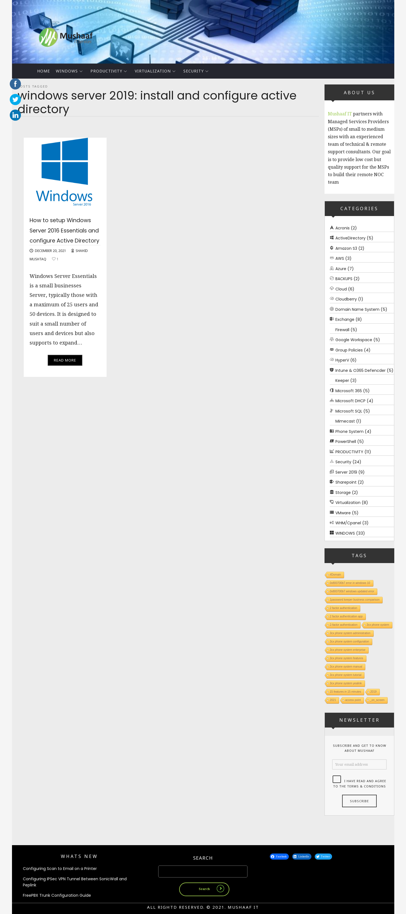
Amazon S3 (346, 248)
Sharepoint (346, 482)
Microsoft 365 (348, 391)
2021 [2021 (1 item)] (333, 700)
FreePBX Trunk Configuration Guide (57, 895)
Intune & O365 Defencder (360, 370)
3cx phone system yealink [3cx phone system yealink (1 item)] (346, 683)
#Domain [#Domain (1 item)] (335, 574)
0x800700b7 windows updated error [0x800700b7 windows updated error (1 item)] (352, 591)
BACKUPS (343, 279)
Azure (340, 268)
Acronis (342, 228)
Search (203, 858)
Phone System (349, 431)
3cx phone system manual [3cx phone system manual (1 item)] (346, 666)
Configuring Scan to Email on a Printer (60, 868)
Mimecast (345, 421)
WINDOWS (67, 71)
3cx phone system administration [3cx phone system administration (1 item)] (350, 633)
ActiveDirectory (350, 238)
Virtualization (153, 71)
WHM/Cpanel (348, 523)
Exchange (344, 319)
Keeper (342, 380)
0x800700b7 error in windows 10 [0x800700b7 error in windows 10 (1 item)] (350, 583)
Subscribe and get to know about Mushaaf (359, 748)
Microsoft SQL (348, 411)
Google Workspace (353, 340)
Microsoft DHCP (350, 401)
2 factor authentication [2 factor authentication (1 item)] (343, 608)
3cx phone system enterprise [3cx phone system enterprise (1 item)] (348, 649)
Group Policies (349, 350)
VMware (343, 513)
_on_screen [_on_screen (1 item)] (377, 700)
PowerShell (345, 441)
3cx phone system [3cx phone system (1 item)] (377, 624)
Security (193, 71)
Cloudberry (346, 299)
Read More (65, 380)
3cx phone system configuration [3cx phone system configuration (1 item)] (349, 641)
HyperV (342, 360)
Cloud (341, 289)
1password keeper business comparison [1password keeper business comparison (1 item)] (354, 599)
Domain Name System (357, 309)
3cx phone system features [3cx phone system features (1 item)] (346, 658)
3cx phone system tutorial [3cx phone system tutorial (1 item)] (345, 675)
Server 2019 (346, 472)
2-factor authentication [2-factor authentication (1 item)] (343, 624)
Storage (343, 492)
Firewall (342, 330)
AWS (339, 258)
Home (43, 71)
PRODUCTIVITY (106, 71)
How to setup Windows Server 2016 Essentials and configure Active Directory (64, 240)
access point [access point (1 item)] (353, 700)
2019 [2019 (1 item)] (373, 691)
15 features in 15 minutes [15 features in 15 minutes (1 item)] (345, 691)
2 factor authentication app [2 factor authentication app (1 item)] (346, 616)
